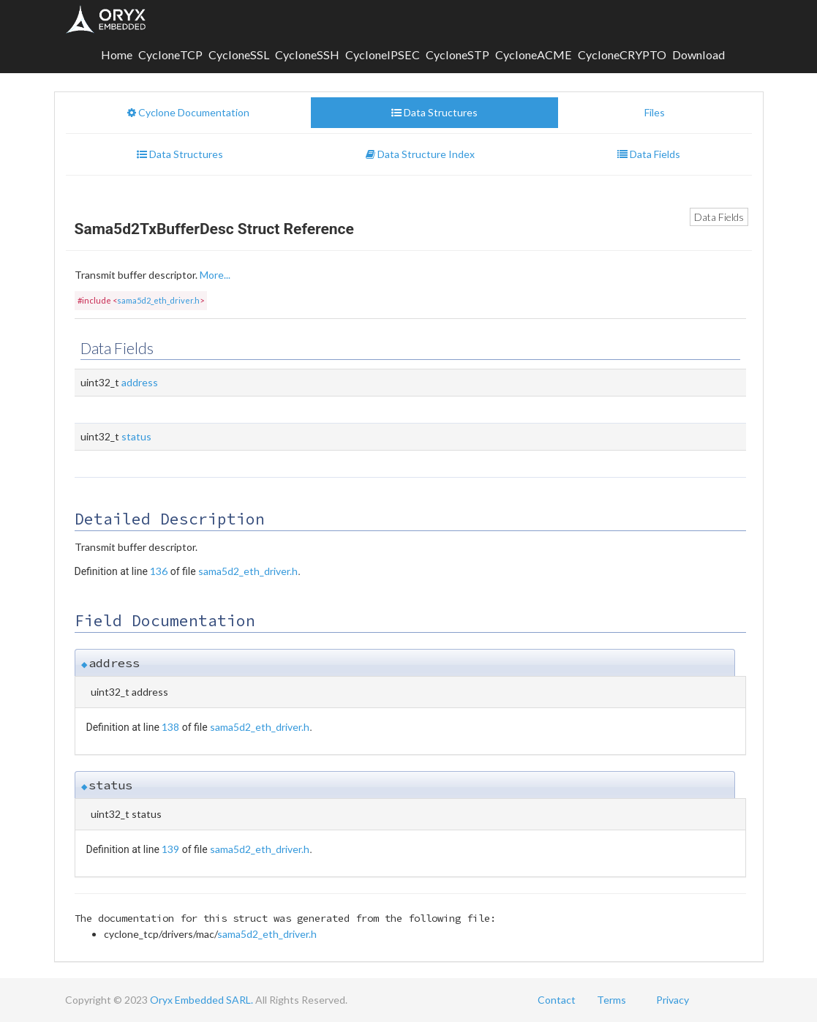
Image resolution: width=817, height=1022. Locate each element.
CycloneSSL (238, 54)
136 (158, 571)
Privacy (672, 999)
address (139, 382)
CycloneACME (533, 54)
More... (215, 274)
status (136, 436)
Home (116, 54)
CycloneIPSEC (382, 54)
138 (170, 727)
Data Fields (719, 217)
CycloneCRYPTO (622, 54)
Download (698, 54)
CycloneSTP (457, 54)
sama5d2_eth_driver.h (158, 300)
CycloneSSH (307, 54)
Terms (611, 999)
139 (170, 849)
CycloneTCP (170, 54)
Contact (557, 999)
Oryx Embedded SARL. (201, 999)
